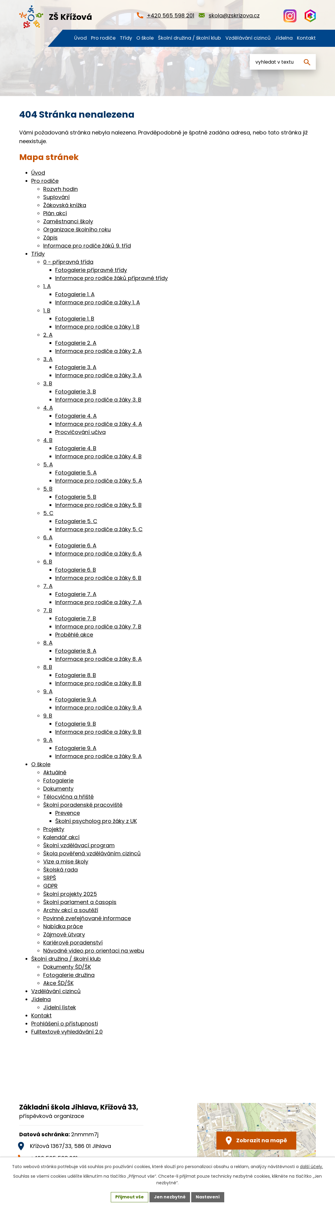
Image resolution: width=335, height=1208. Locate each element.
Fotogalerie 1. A (75, 294)
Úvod (38, 172)
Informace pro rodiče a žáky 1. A (97, 302)
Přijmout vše (129, 1197)
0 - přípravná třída (68, 262)
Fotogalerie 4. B (75, 448)
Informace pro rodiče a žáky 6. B (98, 578)
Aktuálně (54, 772)
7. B (47, 610)
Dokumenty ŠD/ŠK (67, 967)
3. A (48, 359)
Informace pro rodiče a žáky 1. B (97, 326)
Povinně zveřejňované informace (87, 918)
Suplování (56, 197)
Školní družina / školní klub (66, 958)
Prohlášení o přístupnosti (64, 1023)
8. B (47, 667)
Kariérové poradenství (73, 942)
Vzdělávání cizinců (56, 991)
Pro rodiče (45, 181)
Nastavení (208, 1197)
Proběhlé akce (74, 634)
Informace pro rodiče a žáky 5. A (98, 480)
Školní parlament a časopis (79, 902)
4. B (48, 440)
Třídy (38, 254)
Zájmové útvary (64, 934)
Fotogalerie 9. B (75, 724)
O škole (40, 764)
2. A (48, 335)
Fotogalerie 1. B (74, 318)
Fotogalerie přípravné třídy (91, 270)
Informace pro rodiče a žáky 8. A (98, 659)
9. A (48, 691)
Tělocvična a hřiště (68, 796)
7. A (48, 586)
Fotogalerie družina (69, 975)
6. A (48, 537)
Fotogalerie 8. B (75, 675)
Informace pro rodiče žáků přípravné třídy (111, 278)
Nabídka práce (63, 926)
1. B (46, 310)
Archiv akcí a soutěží (70, 910)
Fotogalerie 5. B (75, 497)
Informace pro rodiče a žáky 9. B (98, 732)
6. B (47, 561)
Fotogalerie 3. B (75, 391)
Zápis (50, 237)
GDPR (50, 886)
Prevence (67, 813)
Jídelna (41, 999)
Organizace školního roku (77, 229)
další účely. (311, 1167)
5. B (48, 489)
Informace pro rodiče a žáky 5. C (99, 529)
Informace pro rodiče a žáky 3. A (98, 375)
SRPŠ (49, 877)
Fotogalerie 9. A (75, 699)
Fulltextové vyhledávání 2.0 (67, 1031)
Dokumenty (58, 788)
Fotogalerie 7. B (75, 618)
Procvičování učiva (80, 432)
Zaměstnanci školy (68, 221)
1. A (47, 286)
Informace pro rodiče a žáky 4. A (98, 424)
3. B (47, 383)
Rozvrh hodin (60, 189)
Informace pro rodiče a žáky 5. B (98, 505)
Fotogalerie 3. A (75, 367)
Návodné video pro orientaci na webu (93, 950)
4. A (48, 407)
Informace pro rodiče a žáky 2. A (98, 351)
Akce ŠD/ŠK (58, 983)
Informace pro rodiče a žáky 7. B (98, 626)
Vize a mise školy (65, 861)
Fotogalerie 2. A (75, 343)
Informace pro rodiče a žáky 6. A (98, 553)
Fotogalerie (58, 780)
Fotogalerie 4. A (76, 416)
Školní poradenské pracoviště (82, 805)
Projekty (53, 829)
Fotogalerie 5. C (76, 521)
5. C (48, 513)
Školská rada (60, 869)
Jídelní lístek (59, 1007)
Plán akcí (55, 213)
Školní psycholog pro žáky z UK (96, 821)
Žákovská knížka (64, 205)
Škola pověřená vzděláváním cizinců (92, 853)
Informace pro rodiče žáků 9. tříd (87, 245)
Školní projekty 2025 (70, 894)
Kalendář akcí (61, 837)
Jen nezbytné (170, 1197)
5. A (48, 464)
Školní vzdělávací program (79, 845)
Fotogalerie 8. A (75, 651)
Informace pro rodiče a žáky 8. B (98, 683)
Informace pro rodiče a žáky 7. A (98, 602)
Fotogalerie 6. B (75, 570)
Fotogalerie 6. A (75, 545)
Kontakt (41, 1015)
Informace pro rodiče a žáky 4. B (98, 456)
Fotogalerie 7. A (75, 594)
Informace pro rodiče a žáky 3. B (98, 399)
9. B (47, 715)
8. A (48, 642)
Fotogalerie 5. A (76, 472)
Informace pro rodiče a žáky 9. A (98, 707)
